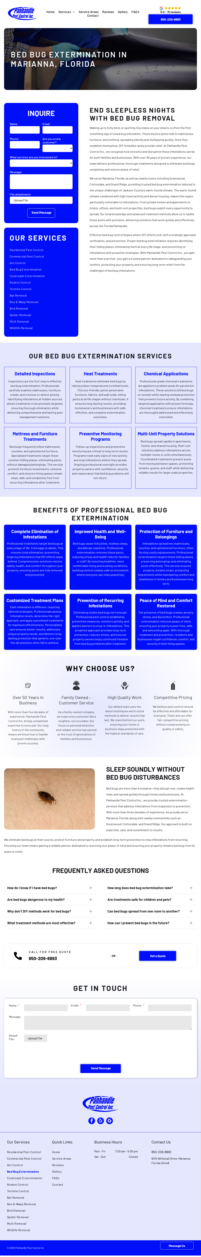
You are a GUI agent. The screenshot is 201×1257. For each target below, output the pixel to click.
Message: (16, 172)
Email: (75, 1020)
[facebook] (90, 1122)
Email (46, 124)
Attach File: (13, 1052)
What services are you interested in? (34, 157)
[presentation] (37, 1068)
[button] (170, 10)
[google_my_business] (111, 1122)
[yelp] (101, 1122)
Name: (13, 1020)
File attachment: (21, 194)
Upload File (21, 200)
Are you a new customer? (52, 140)
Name (13, 124)
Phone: (14, 138)
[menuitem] (51, 12)
